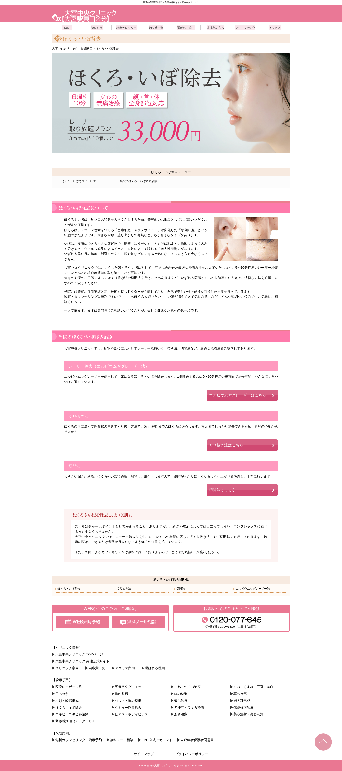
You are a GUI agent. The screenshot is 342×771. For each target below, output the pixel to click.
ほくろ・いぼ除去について (78, 180)
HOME (67, 27)
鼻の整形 (121, 693)
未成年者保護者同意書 (197, 740)
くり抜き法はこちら (226, 445)
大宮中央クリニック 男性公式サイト (82, 661)
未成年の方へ (215, 27)
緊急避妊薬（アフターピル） (77, 721)
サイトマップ (144, 754)
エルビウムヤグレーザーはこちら (237, 395)
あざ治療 (180, 714)
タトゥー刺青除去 (128, 707)
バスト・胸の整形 (128, 700)
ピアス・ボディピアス (131, 714)
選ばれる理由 (185, 27)
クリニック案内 (67, 668)
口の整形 (180, 693)
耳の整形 (240, 693)
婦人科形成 (241, 700)
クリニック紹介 (245, 27)
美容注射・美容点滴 (248, 714)
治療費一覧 (156, 27)
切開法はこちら (222, 490)
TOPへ (323, 742)
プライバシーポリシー (191, 754)
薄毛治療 (180, 700)
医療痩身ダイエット (130, 686)
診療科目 (96, 27)
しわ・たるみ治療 (187, 686)
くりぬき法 (122, 588)
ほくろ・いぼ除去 (67, 588)
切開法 (179, 588)
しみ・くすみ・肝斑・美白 (253, 686)
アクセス (274, 27)
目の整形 (62, 693)
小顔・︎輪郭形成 (67, 700)
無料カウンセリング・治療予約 (78, 740)
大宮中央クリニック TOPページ (79, 654)
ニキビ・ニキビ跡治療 (72, 714)
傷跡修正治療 (243, 707)
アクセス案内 (125, 668)
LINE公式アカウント (157, 740)
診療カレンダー (126, 27)
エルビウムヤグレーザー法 (251, 588)
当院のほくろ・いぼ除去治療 (137, 180)
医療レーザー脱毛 (68, 686)
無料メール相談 (121, 740)
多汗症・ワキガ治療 (189, 707)
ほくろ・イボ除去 (68, 707)
